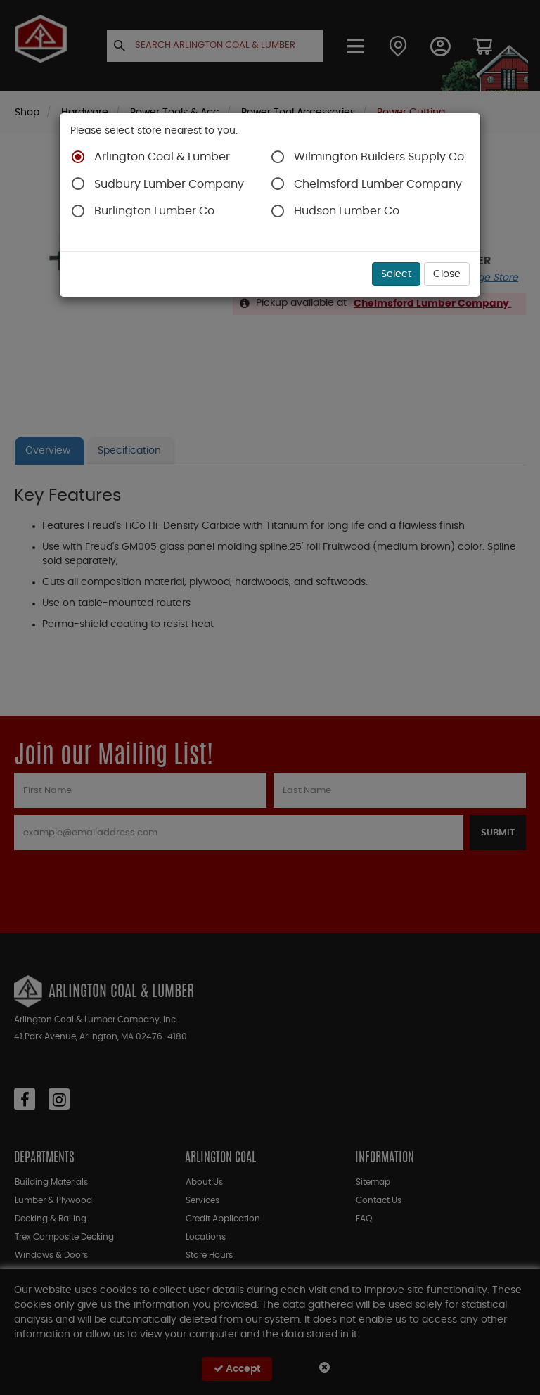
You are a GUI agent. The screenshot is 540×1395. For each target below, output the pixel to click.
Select (396, 274)
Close (447, 274)
